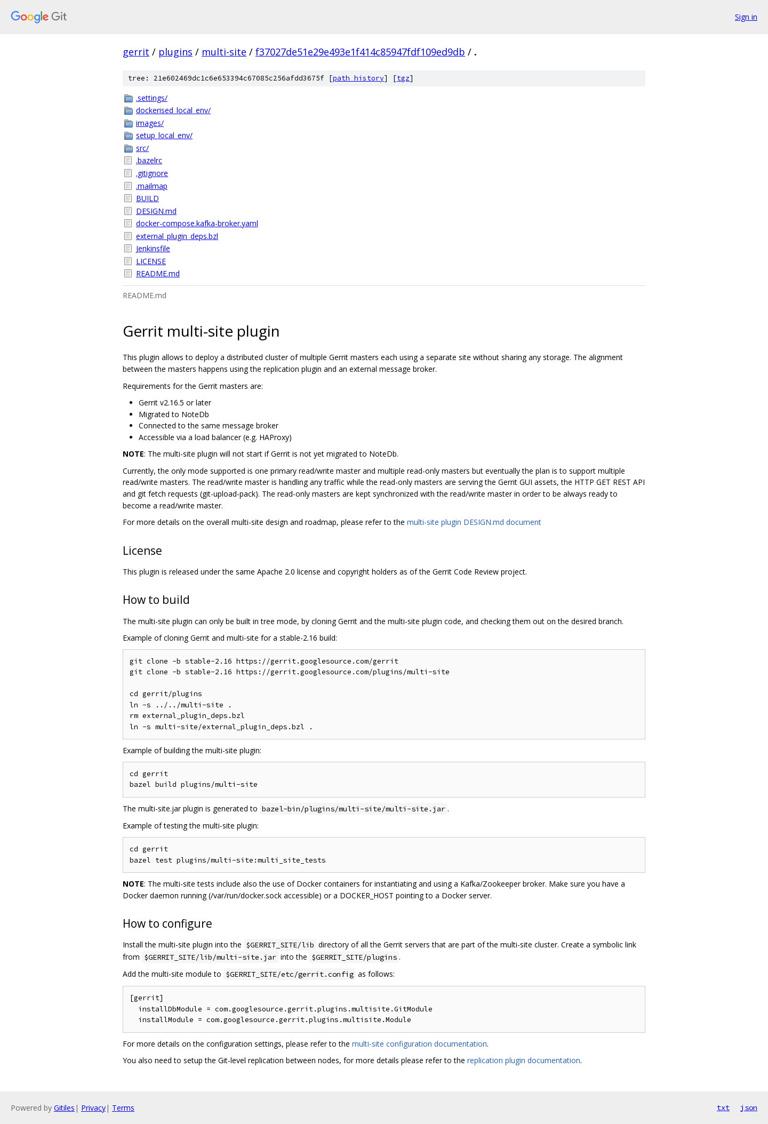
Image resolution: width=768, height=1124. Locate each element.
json (748, 1107)
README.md (158, 273)
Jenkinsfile (153, 248)
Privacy (93, 1108)
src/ (142, 148)
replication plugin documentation (523, 1060)
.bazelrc (149, 160)
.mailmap (151, 186)
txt (723, 1107)
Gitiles (64, 1108)
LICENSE (151, 261)
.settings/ (151, 98)
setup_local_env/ (164, 135)
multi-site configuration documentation (419, 1044)
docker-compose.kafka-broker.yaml (197, 223)
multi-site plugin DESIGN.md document (474, 522)
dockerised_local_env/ (173, 110)
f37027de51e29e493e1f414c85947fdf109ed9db (360, 51)
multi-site (224, 51)
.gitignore (152, 173)
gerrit (136, 51)
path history (358, 78)
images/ (150, 123)
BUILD (147, 198)
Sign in (746, 17)
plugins (175, 51)
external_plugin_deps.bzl (177, 236)
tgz (403, 78)
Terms (123, 1108)
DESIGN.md (156, 211)
